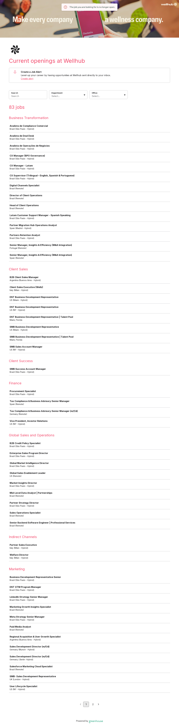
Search (14, 93)
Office (94, 93)
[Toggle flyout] (84, 95)
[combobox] (51, 96)
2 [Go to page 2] (93, 704)
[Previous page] (80, 704)
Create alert (27, 78)
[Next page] (98, 704)
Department (57, 93)
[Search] (28, 96)
